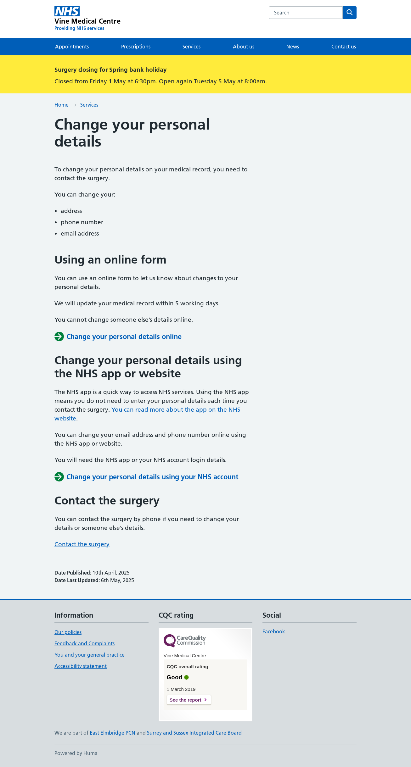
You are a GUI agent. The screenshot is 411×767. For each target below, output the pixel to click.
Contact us (343, 46)
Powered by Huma (76, 753)
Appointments (72, 46)
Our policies (68, 632)
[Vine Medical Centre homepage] (87, 18)
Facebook (273, 631)
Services (191, 46)
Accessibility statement (80, 666)
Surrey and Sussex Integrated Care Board (194, 733)
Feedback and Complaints (84, 643)
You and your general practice (89, 655)
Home (61, 105)
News (292, 46)
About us (243, 46)
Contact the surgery (82, 544)
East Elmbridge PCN (112, 733)
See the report (185, 700)
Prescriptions (135, 46)
